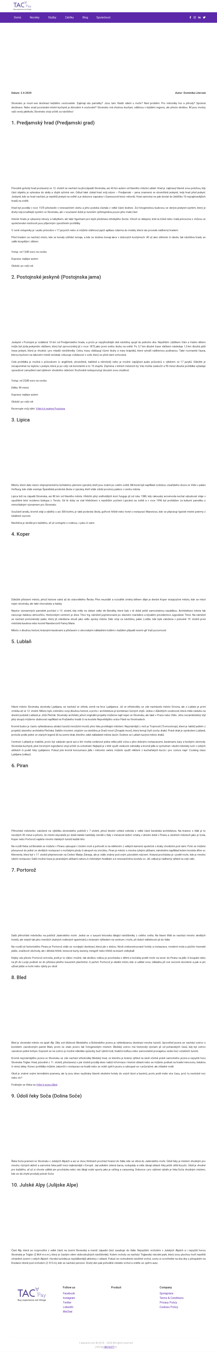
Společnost (103, 17)
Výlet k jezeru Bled (46, 1084)
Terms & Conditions (172, 1298)
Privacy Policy (168, 1302)
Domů (17, 17)
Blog (85, 17)
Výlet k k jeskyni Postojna (50, 408)
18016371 (109, 1347)
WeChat (67, 1311)
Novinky (35, 17)
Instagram (69, 1298)
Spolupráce (166, 1293)
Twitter (67, 1302)
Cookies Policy (169, 1307)
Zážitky (69, 17)
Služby (52, 17)
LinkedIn (68, 1307)
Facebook (69, 1293)
